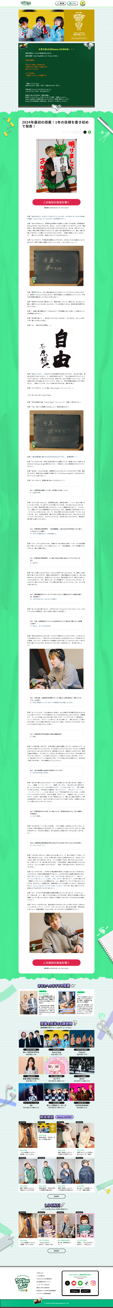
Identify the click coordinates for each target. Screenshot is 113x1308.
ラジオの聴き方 (41, 1276)
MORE (56, 1196)
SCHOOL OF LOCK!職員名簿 (44, 1279)
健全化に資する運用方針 (43, 1287)
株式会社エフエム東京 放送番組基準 (46, 1290)
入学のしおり (40, 1273)
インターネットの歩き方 (43, 1284)
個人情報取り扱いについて (44, 1282)
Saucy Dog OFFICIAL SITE (79, 38)
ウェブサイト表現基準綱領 (44, 1293)
